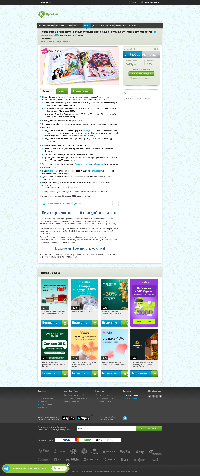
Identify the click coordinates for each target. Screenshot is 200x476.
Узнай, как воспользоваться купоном (64, 203)
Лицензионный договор (105, 398)
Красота (50, 25)
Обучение (77, 25)
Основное (47, 91)
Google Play (83, 418)
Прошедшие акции (71, 401)
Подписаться (59, 468)
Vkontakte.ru (153, 396)
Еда (44, 25)
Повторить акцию (141, 73)
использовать (97, 170)
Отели (118, 25)
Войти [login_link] (134, 2)
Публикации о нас (46, 398)
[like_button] (155, 49)
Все (39, 25)
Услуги (101, 25)
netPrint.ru (85, 99)
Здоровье (110, 25)
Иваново (44, 2)
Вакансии (43, 401)
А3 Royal (87, 130)
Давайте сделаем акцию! (74, 395)
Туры (94, 25)
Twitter (156, 396)
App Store (68, 418)
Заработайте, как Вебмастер (75, 398)
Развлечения (60, 25)
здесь (50, 179)
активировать (52, 170)
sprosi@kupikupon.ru (131, 395)
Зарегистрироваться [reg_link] (151, 2)
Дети (125, 25)
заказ (55, 167)
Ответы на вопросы (47, 407)
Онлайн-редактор (83, 164)
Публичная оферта (103, 401)
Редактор (99, 164)
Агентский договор (103, 395)
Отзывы (62, 91)
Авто (69, 25)
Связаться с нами (130, 398)
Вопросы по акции (81, 91)
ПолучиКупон (134, 25)
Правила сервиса (46, 404)
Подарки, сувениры (143, 98)
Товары (86, 25)
